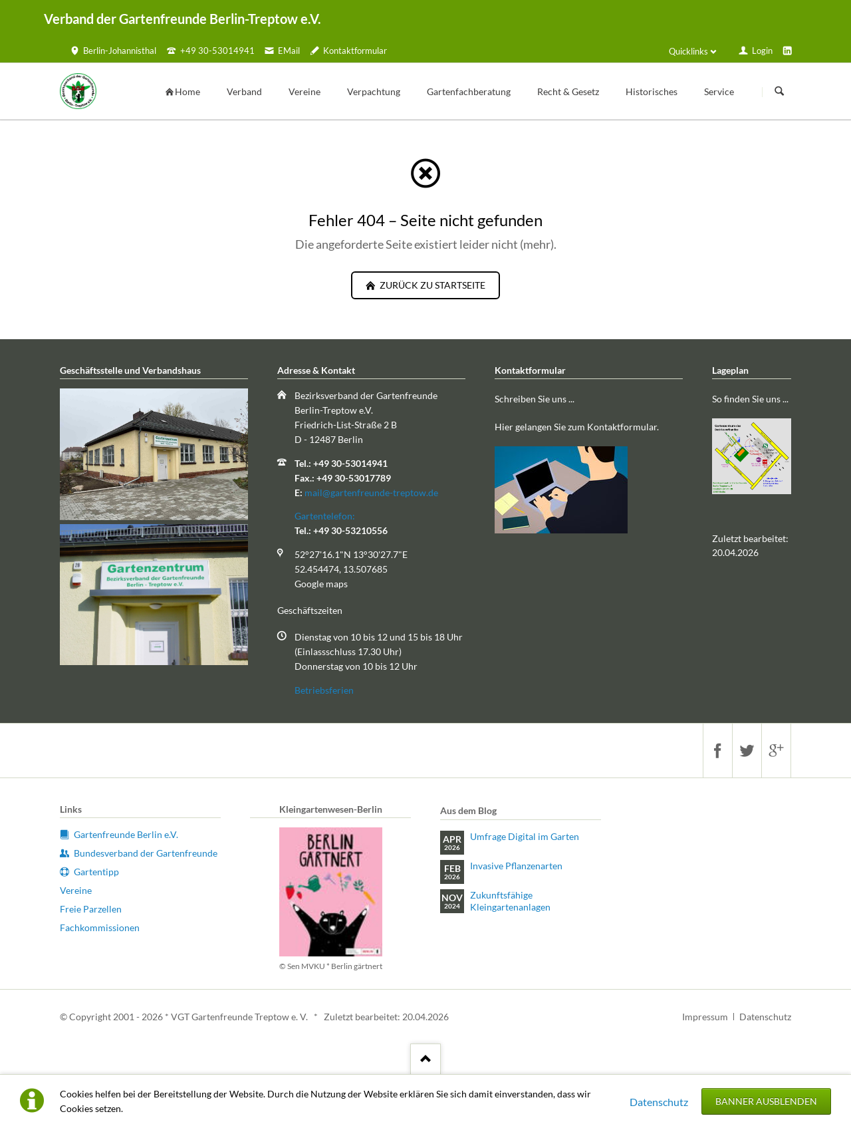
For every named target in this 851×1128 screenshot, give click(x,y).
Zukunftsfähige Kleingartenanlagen (510, 901)
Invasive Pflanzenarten (516, 865)
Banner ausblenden (766, 1101)
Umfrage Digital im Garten (524, 836)
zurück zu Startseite (431, 285)
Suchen (779, 91)
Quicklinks (688, 51)
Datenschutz (659, 1101)
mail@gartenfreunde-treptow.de (371, 492)
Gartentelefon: (325, 515)
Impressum (705, 1016)
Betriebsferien (324, 690)
